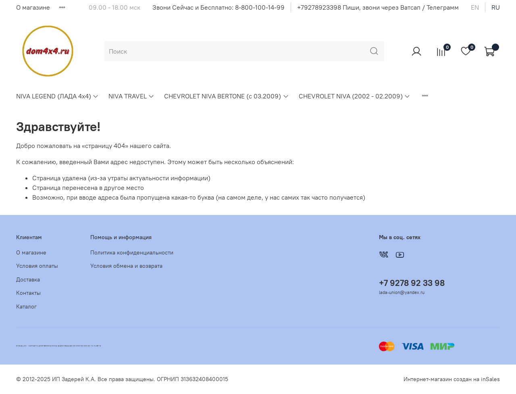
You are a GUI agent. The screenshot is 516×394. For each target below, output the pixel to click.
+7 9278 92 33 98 (412, 282)
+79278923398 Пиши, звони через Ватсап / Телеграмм (378, 7)
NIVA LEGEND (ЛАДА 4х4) (57, 96)
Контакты (28, 292)
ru (495, 7)
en (475, 7)
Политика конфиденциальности (131, 252)
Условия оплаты (37, 265)
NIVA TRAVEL (131, 96)
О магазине (33, 7)
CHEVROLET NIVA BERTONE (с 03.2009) (226, 96)
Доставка (28, 279)
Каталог (26, 306)
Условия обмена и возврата (126, 265)
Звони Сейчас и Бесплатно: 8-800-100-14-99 (218, 7)
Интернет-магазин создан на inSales (452, 379)
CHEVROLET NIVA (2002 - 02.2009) (354, 96)
